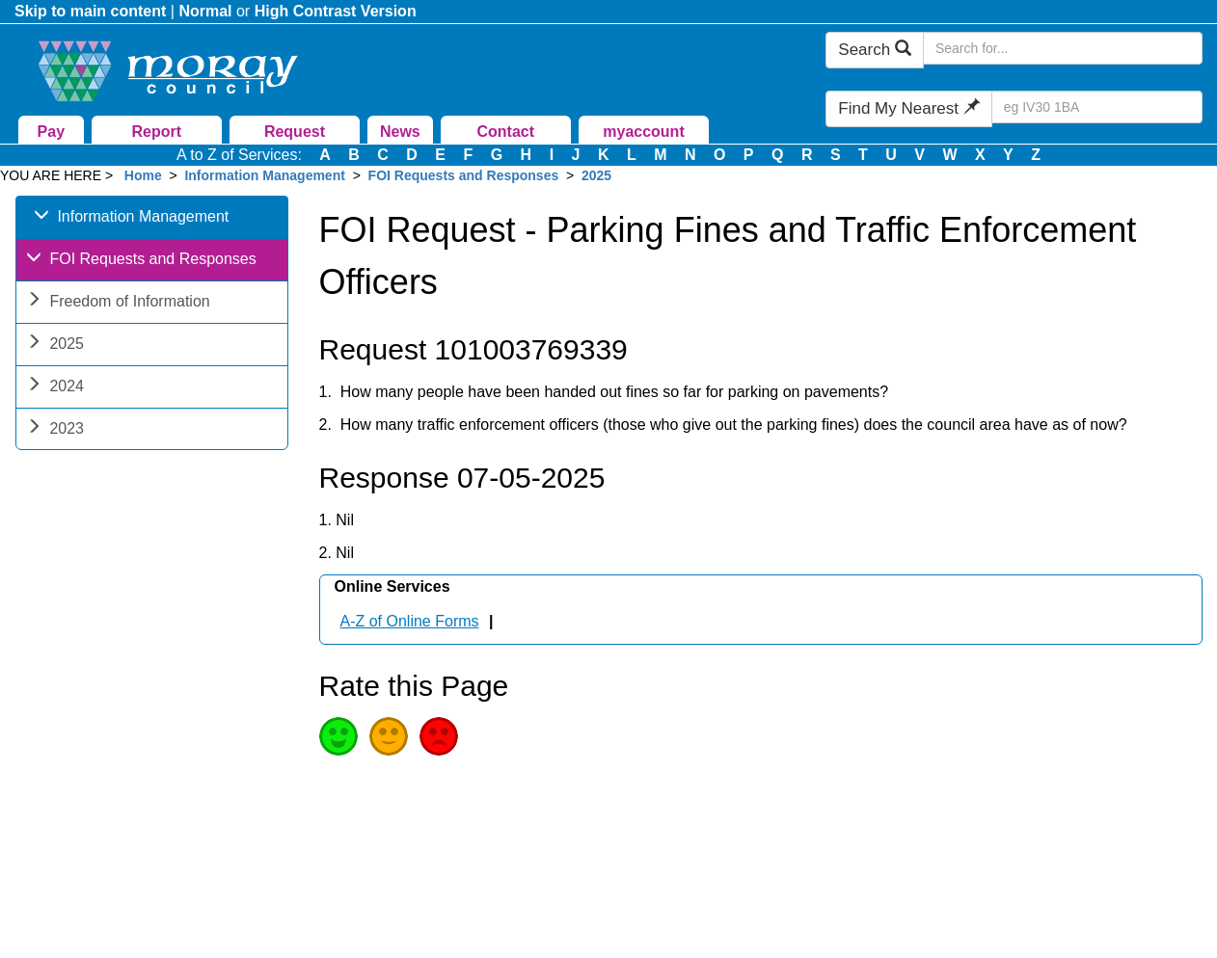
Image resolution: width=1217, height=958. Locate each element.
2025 (596, 175)
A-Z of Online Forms (409, 621)
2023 (55, 430)
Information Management (264, 175)
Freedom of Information (117, 303)
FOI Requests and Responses (463, 175)
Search (874, 49)
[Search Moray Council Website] (1063, 48)
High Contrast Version (336, 11)
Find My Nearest (908, 108)
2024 (55, 388)
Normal (204, 11)
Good (338, 736)
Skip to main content (90, 11)
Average (388, 736)
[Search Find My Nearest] (1097, 107)
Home (143, 175)
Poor (438, 736)
